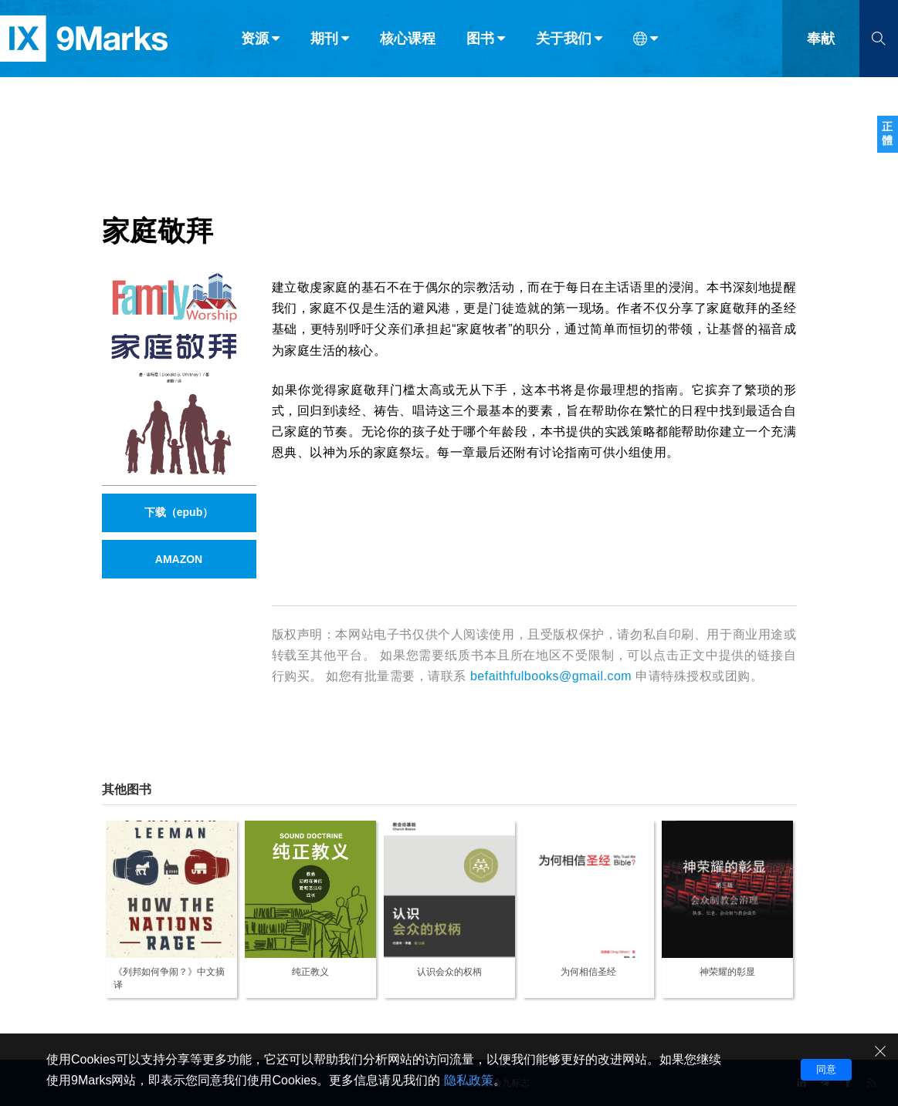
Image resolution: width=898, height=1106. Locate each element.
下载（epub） (178, 512)
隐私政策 (468, 1080)
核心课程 (407, 44)
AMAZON (178, 559)
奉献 (821, 44)
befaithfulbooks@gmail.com (551, 676)
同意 (826, 1069)
